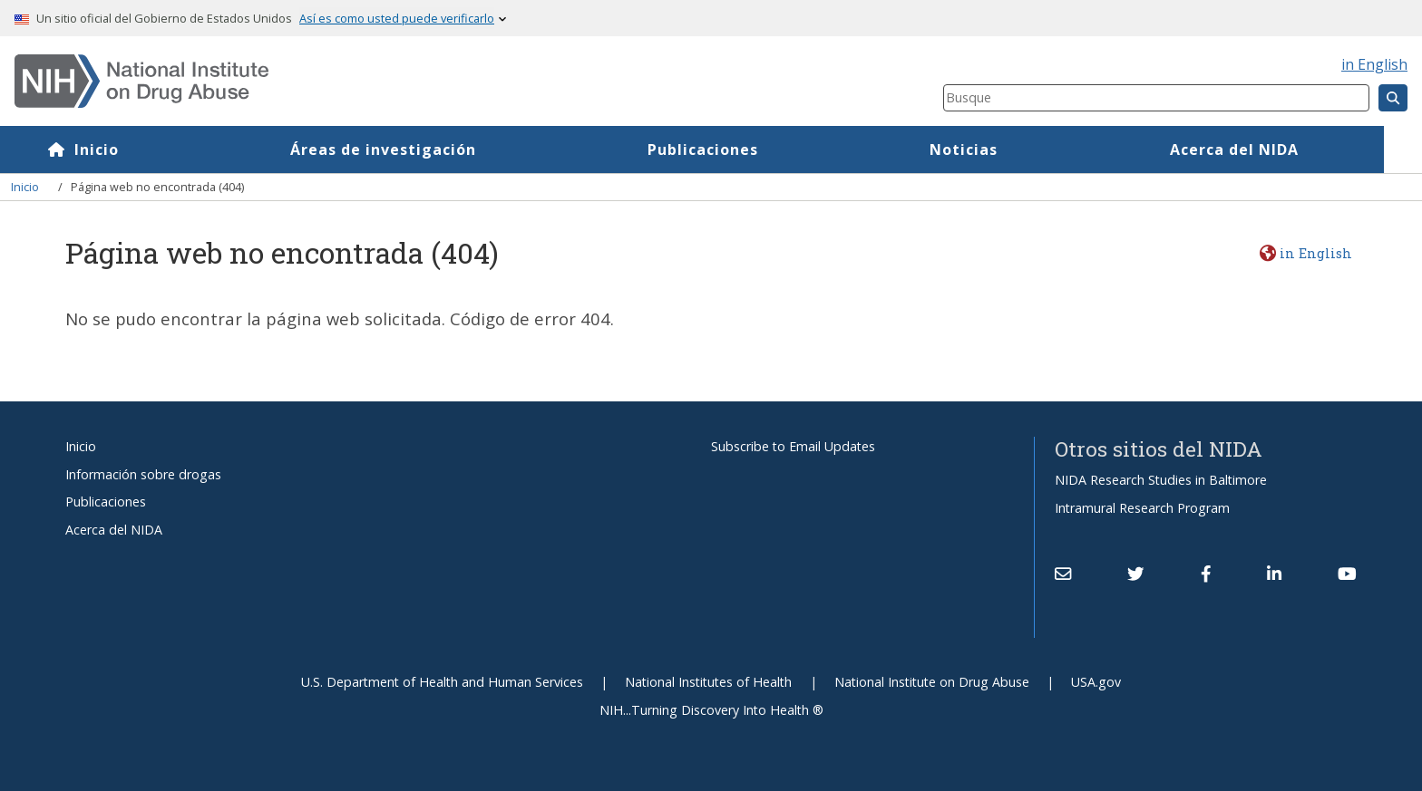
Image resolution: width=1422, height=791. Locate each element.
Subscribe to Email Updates (793, 446)
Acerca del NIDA (1271, 149)
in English (1374, 64)
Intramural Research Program (1142, 507)
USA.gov (1096, 681)
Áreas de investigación (421, 149)
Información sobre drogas (143, 474)
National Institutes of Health (708, 681)
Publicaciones (741, 149)
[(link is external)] (1135, 573)
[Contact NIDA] (1063, 573)
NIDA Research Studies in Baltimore (1161, 479)
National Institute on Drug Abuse (931, 681)
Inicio (134, 149)
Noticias (1002, 149)
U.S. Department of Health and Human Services (442, 681)
